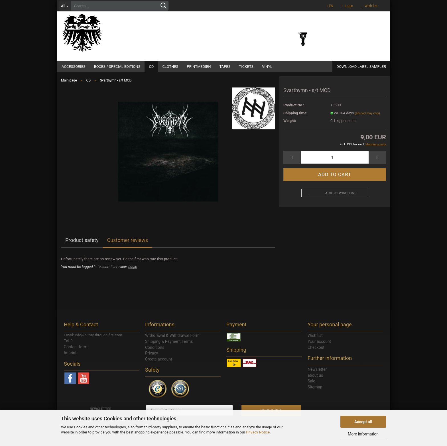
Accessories (74, 66)
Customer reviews (127, 244)
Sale (311, 384)
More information (363, 434)
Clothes (170, 66)
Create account (158, 362)
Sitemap (315, 390)
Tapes (224, 66)
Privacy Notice (258, 432)
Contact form (75, 350)
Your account (319, 345)
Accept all (363, 421)
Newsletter (317, 372)
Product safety (81, 244)
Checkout (316, 351)
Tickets (246, 66)
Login (347, 6)
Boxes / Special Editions (117, 66)
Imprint (70, 356)
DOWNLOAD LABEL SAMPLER (361, 66)
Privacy (151, 356)
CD (151, 66)
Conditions (154, 351)
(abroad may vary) (367, 117)
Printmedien (199, 66)
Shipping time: (295, 116)
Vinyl (267, 66)
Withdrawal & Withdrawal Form (172, 339)
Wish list (369, 6)
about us (315, 378)
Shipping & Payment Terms (169, 345)
